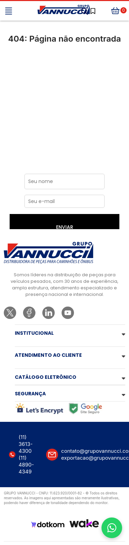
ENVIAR (64, 226)
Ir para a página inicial (64, 68)
